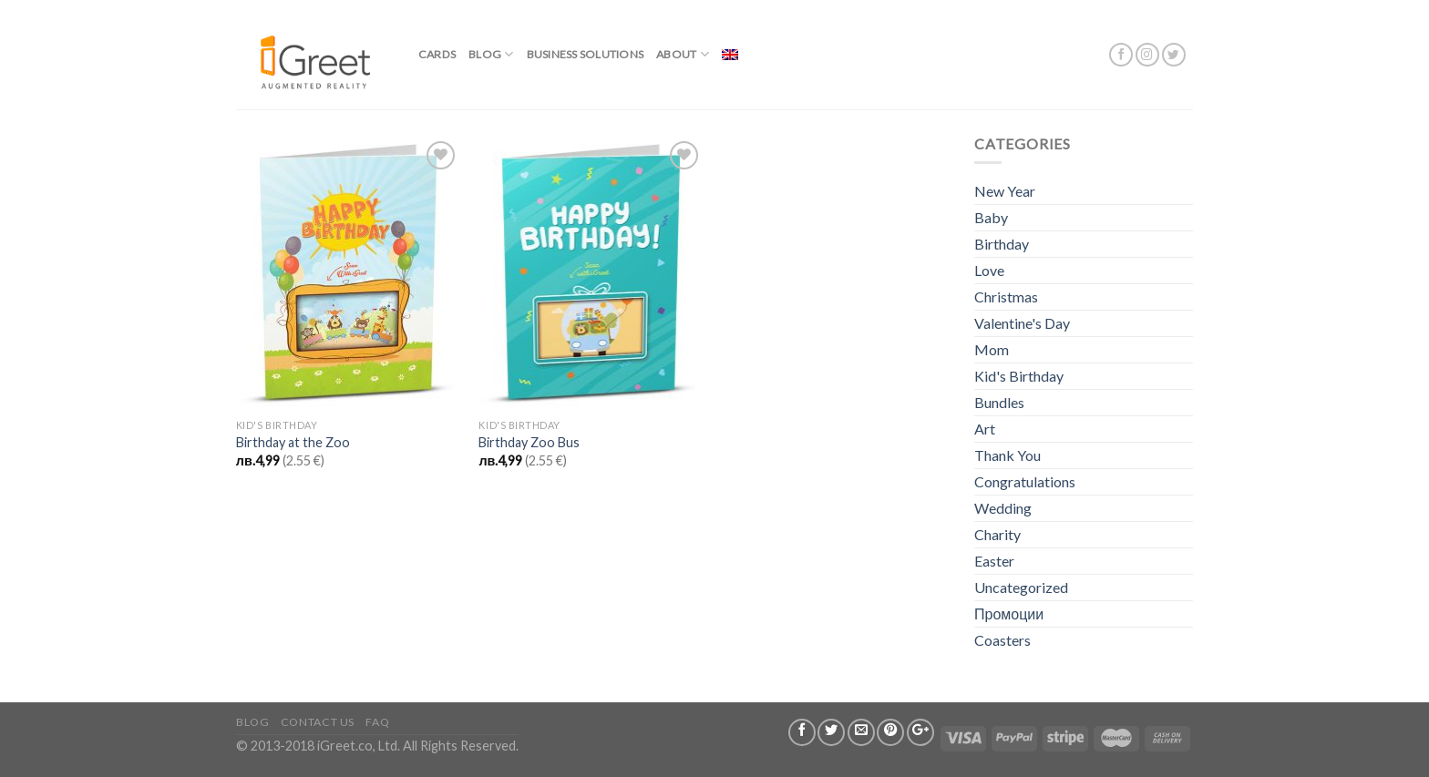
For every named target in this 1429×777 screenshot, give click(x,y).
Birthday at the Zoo (293, 442)
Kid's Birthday (1019, 375)
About (682, 54)
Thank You (1007, 455)
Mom (991, 349)
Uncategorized (1021, 587)
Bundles (999, 402)
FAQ (377, 722)
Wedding (1003, 507)
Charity (997, 534)
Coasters (1002, 640)
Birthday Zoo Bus (529, 442)
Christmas (1006, 296)
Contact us (318, 722)
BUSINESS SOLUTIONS (585, 54)
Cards (437, 54)
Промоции (1008, 613)
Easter (994, 560)
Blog (490, 54)
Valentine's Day (1022, 323)
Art (984, 428)
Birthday (1001, 243)
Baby (991, 217)
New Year (1004, 190)
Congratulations (1024, 481)
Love (989, 270)
